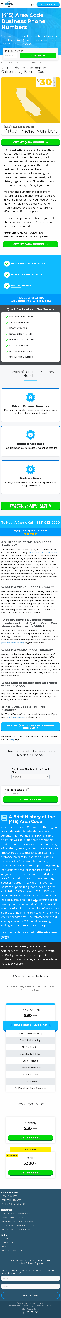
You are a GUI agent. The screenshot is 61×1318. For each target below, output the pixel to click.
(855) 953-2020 (47, 523)
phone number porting (13, 642)
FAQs (4, 1246)
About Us (6, 1239)
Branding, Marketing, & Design (17, 1221)
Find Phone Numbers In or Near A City (30, 771)
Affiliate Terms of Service (30, 1309)
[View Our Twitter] (36, 1312)
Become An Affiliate (12, 1250)
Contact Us (7, 1242)
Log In (32, 4)
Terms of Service (15, 1306)
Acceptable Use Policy (43, 1306)
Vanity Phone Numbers (13, 1204)
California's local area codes (44, 552)
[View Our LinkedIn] (31, 1312)
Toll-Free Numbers (11, 1200)
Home (4, 63)
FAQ (12, 739)
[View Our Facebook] (23, 1312)
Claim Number (30, 799)
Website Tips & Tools (12, 1217)
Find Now (38, 55)
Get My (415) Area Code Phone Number (30, 726)
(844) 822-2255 (43, 300)
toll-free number (16, 717)
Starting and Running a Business (19, 1213)
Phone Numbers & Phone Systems (18, 1225)
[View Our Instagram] (27, 1312)
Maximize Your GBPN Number (16, 1229)
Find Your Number (14, 51)
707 (10, 891)
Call (44, 523)
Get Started (48, 4)
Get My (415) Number (30, 142)
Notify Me (30, 1295)
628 (35, 899)
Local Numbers (9, 1196)
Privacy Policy (28, 1306)
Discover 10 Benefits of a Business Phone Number (30, 506)
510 (38, 891)
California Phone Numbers (20, 63)
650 (16, 895)
